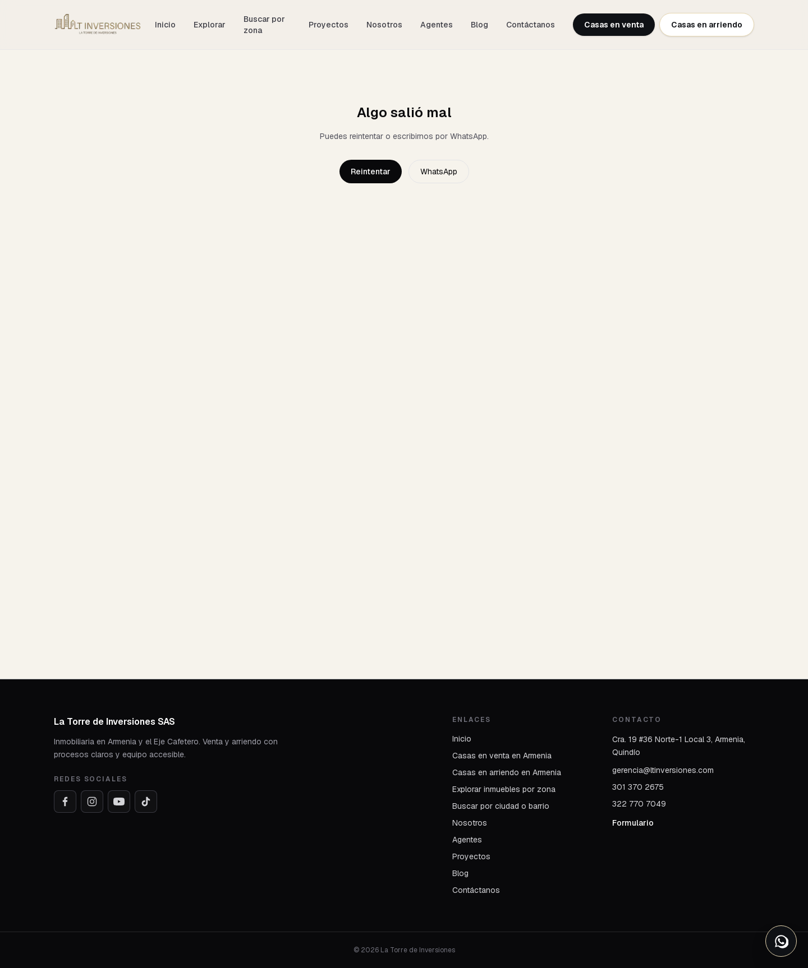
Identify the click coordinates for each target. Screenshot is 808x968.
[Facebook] (65, 801)
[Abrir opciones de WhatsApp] (781, 941)
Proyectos (328, 25)
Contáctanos (530, 25)
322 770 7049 (639, 804)
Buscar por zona (264, 24)
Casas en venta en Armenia (502, 756)
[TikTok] (146, 801)
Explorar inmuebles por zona (504, 789)
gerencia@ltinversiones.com (663, 770)
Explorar (210, 25)
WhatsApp (438, 171)
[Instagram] (92, 801)
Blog (479, 25)
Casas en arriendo (706, 25)
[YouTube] (119, 801)
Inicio (165, 25)
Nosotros (384, 25)
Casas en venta (614, 25)
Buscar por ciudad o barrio (500, 806)
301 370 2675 (638, 787)
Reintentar (371, 171)
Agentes (436, 25)
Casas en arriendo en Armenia (506, 772)
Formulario (633, 823)
